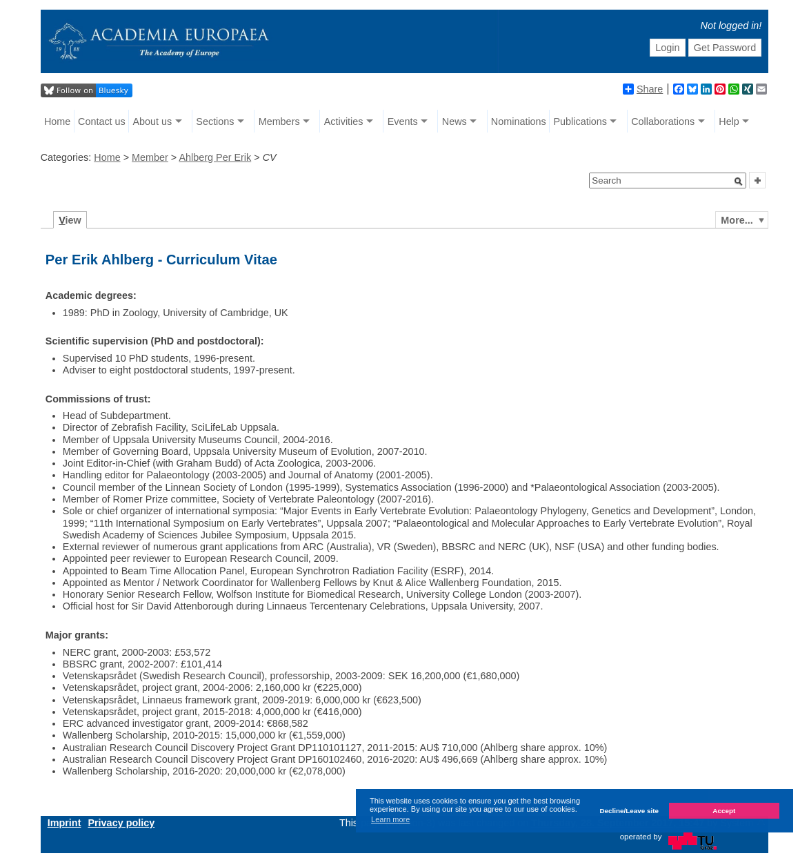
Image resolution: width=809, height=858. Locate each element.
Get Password (725, 47)
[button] (738, 181)
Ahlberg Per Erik (215, 157)
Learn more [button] (390, 819)
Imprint (64, 822)
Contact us (102, 121)
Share (643, 89)
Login (667, 47)
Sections (215, 121)
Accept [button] (723, 811)
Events (403, 121)
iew (70, 220)
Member (150, 157)
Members (279, 121)
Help (729, 121)
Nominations (518, 121)
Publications (580, 121)
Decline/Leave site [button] (629, 811)
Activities (343, 121)
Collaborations (663, 121)
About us (152, 121)
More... (736, 220)
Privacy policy (121, 822)
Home (57, 121)
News (454, 121)
